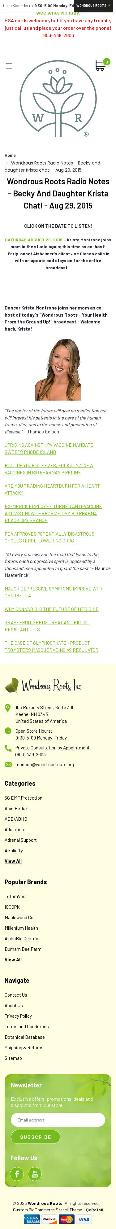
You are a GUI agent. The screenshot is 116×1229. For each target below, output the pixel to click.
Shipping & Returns (24, 1047)
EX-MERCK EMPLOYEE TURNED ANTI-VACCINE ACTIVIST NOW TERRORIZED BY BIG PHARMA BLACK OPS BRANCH (53, 513)
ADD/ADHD (16, 819)
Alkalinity (14, 850)
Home (10, 155)
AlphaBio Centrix (21, 938)
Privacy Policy (18, 1016)
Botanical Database (25, 1037)
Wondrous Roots (93, 5)
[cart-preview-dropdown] (101, 65)
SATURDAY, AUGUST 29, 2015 (33, 239)
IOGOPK (12, 907)
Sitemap (13, 1058)
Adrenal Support (21, 840)
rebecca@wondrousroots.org (44, 764)
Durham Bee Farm (23, 949)
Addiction (14, 829)
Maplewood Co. (19, 917)
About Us (14, 1005)
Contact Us (16, 995)
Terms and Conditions (27, 1026)
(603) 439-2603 (30, 754)
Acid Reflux (16, 808)
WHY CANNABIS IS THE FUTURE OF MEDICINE (52, 609)
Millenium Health (21, 928)
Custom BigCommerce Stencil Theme (47, 1209)
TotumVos (15, 896)
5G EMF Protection (23, 798)
